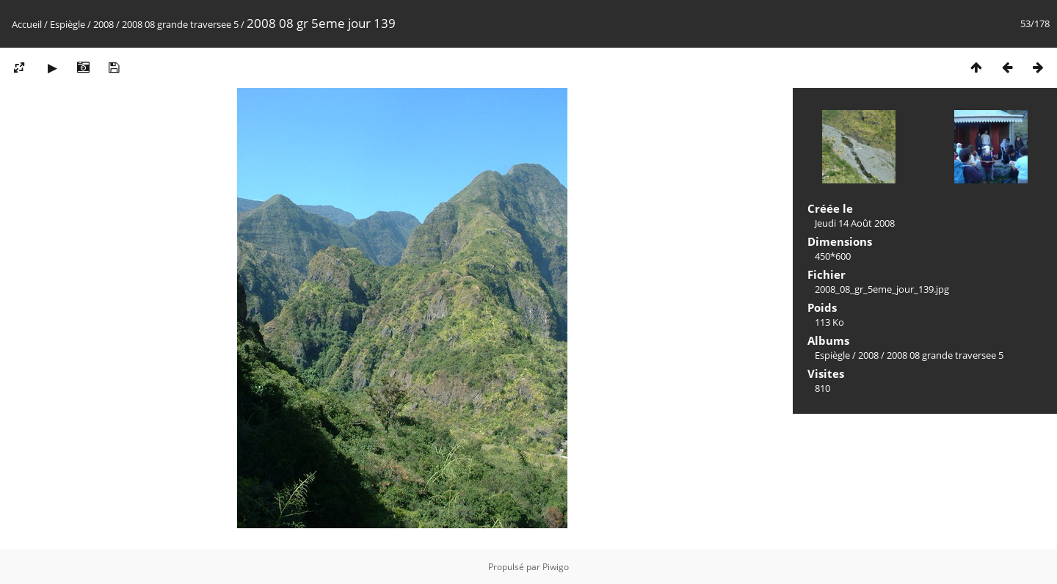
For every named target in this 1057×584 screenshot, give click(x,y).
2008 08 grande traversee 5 (180, 24)
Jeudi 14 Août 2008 (855, 223)
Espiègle (67, 24)
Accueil (27, 24)
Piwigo (555, 567)
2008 (103, 24)
